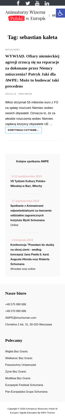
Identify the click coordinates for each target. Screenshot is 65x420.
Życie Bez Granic (15, 371)
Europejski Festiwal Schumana (24, 385)
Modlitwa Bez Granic (18, 378)
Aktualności (12, 50)
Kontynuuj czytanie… (25, 130)
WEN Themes (48, 412)
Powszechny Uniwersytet (20, 364)
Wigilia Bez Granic (16, 351)
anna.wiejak (25, 94)
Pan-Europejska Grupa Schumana (26, 391)
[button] (60, 13)
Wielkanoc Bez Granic (18, 358)
